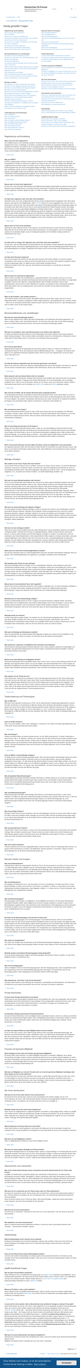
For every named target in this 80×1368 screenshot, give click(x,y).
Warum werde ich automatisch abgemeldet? (17, 47)
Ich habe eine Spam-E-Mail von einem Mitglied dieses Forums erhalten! (57, 60)
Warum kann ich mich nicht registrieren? (16, 36)
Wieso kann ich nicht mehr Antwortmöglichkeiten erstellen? (22, 91)
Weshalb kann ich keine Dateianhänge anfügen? (19, 97)
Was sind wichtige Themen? (13, 125)
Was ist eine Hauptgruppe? (49, 47)
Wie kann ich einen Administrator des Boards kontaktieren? (58, 126)
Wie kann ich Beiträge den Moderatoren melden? (19, 101)
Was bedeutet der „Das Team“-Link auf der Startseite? (57, 49)
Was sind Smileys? (10, 118)
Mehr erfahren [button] (40, 1364)
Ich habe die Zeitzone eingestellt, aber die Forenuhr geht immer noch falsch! (21, 64)
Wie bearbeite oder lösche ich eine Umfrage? (18, 93)
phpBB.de (54, 384)
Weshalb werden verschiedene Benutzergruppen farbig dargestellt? (57, 44)
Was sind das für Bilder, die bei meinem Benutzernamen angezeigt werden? (21, 69)
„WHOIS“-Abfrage (10, 1310)
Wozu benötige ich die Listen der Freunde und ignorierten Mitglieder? (58, 68)
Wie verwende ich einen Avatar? (14, 72)
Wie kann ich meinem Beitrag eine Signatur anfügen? (20, 88)
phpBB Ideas (27, 1293)
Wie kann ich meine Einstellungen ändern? (17, 55)
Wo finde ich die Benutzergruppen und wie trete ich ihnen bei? (58, 39)
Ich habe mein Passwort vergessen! (15, 45)
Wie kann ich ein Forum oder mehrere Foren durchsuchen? (58, 81)
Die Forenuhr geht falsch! (12, 61)
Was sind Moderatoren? (48, 34)
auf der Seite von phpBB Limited (52, 1279)
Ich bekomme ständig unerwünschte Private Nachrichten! (58, 57)
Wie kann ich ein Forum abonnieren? (52, 102)
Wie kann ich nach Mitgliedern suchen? (52, 87)
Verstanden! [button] (67, 1363)
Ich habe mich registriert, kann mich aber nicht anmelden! (21, 38)
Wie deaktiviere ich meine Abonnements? (53, 104)
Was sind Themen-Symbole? (13, 129)
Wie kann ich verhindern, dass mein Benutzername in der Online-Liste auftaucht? (21, 58)
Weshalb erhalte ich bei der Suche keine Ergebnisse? (57, 83)
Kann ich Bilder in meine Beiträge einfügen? (17, 120)
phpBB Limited (40, 384)
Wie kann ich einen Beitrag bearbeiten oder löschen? (20, 86)
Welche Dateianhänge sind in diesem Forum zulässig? (57, 110)
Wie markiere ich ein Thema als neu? (15, 108)
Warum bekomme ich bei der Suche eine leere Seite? (57, 85)
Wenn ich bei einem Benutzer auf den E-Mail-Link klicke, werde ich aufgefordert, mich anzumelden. (21, 76)
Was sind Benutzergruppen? (49, 36)
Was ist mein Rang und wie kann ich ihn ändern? (19, 74)
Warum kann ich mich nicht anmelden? (16, 40)
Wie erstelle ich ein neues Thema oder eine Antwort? (20, 84)
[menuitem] (17, 17)
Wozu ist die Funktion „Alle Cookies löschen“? (18, 49)
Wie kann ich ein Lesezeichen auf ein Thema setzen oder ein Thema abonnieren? (58, 99)
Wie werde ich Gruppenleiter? (50, 42)
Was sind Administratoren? (49, 32)
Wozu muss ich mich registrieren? (14, 32)
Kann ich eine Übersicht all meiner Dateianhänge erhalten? (58, 112)
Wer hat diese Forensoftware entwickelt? (53, 119)
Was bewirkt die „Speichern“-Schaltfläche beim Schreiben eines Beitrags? (21, 103)
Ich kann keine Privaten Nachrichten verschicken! (55, 55)
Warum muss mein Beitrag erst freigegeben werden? (20, 106)
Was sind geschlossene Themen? (14, 127)
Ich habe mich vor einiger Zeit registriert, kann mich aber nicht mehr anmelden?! (21, 42)
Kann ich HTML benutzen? (12, 116)
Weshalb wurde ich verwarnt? (13, 99)
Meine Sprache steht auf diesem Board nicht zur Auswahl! (21, 67)
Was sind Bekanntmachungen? (14, 123)
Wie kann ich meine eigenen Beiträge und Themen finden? (58, 88)
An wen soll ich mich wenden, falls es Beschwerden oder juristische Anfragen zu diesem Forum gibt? (57, 123)
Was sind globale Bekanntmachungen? (16, 122)
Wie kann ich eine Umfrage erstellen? (15, 89)
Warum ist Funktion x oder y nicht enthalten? (54, 120)
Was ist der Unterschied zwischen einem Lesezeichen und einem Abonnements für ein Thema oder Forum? (58, 96)
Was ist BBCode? (10, 114)
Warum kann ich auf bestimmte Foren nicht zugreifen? (20, 95)
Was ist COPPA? (9, 34)
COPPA (38, 203)
